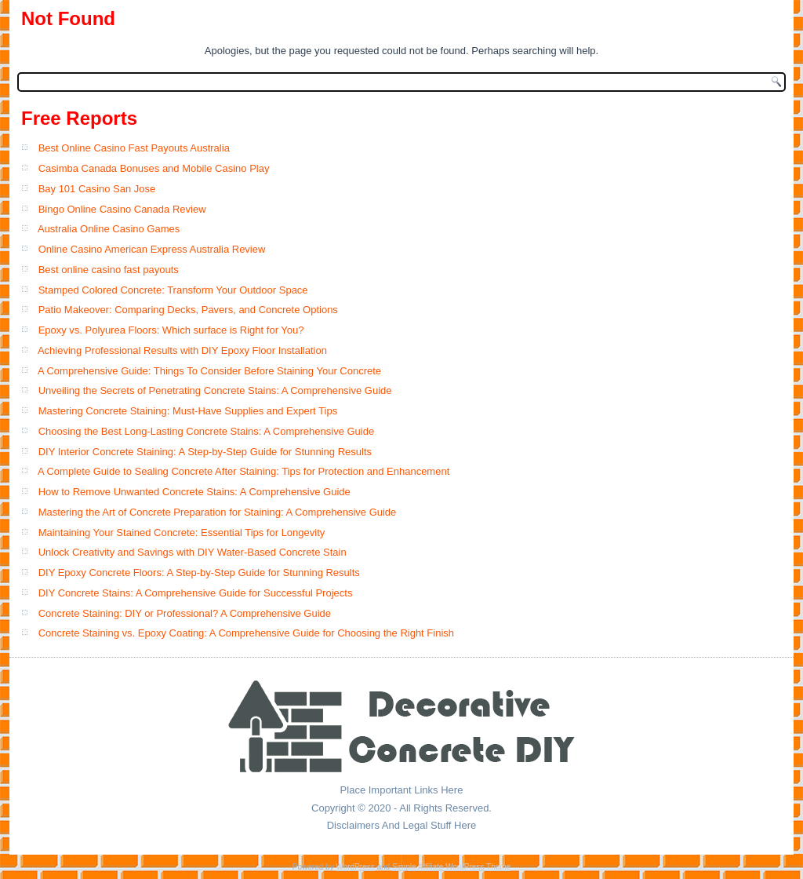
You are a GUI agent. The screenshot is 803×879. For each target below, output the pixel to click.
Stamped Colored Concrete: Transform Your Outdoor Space (173, 290)
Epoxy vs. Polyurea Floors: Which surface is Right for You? (171, 330)
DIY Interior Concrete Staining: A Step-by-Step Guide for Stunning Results (205, 452)
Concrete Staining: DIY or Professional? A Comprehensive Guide (184, 613)
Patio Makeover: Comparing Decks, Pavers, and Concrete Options (188, 309)
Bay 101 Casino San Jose (97, 189)
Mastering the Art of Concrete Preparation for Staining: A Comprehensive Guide (217, 512)
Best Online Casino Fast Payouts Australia (134, 148)
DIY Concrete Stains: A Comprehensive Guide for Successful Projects (195, 593)
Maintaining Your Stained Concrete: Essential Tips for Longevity (181, 532)
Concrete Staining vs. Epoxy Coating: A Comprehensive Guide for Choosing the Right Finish (246, 633)
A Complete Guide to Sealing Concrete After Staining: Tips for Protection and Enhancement (243, 471)
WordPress (355, 867)
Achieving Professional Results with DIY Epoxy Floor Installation (182, 350)
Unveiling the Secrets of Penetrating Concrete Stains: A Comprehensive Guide (215, 390)
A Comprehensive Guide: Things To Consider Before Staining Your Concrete (209, 371)
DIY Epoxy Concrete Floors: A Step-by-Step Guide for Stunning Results (199, 572)
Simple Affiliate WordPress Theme (451, 867)
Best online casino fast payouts (108, 269)
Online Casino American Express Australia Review (152, 249)
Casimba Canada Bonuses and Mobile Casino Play (154, 168)
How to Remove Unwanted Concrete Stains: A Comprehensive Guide (194, 492)
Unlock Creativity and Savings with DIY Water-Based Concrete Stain (192, 552)
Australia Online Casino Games (109, 229)
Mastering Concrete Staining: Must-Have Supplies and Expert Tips (188, 411)
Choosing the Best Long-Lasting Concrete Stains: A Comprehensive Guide (206, 431)
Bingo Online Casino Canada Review (122, 209)
